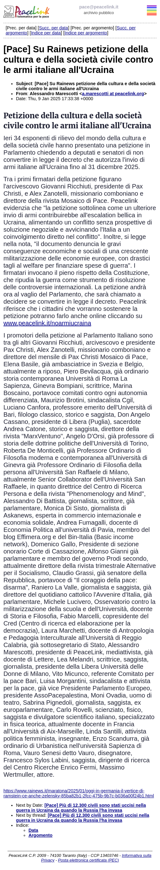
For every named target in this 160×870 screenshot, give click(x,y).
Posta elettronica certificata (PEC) (88, 860)
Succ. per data (53, 27)
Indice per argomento (86, 32)
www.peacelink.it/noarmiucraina (47, 323)
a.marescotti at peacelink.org (113, 93)
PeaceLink (26, 10)
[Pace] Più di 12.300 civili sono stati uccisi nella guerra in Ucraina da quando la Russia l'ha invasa (81, 808)
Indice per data (46, 32)
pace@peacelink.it (98, 6)
